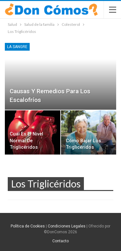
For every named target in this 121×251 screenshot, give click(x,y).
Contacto (60, 241)
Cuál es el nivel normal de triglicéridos (26, 140)
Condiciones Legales (67, 226)
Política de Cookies (28, 226)
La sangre (17, 47)
